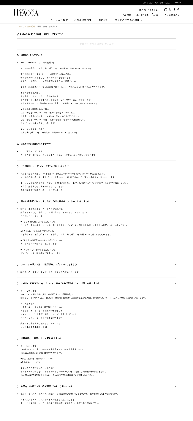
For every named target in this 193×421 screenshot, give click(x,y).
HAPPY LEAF (39, 298)
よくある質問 (29, 26)
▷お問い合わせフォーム (32, 216)
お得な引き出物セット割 (36, 327)
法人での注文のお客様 (127, 20)
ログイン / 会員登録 (148, 10)
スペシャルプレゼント (32, 318)
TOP (19, 26)
